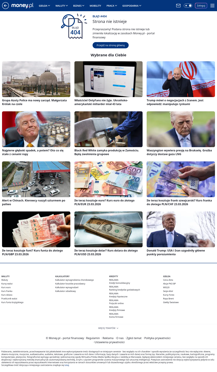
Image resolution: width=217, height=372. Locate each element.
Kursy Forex (168, 294)
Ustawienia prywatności (109, 342)
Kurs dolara (6, 294)
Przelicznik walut (9, 298)
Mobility (95, 5)
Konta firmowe (116, 316)
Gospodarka (130, 5)
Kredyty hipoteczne (118, 296)
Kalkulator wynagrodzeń (66, 287)
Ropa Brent (168, 298)
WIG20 (166, 287)
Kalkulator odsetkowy (65, 291)
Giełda (43, 5)
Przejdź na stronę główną (111, 45)
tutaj (66, 365)
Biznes (77, 5)
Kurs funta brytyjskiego (12, 302)
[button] (212, 5)
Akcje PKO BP (169, 283)
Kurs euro (6, 287)
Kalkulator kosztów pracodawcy (70, 283)
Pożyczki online (116, 303)
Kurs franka (6, 291)
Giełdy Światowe (171, 302)
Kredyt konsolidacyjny (119, 283)
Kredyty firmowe (117, 310)
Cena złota (168, 279)
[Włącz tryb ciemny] (188, 6)
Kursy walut (7, 283)
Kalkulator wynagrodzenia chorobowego (74, 279)
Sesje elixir (168, 291)
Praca (110, 5)
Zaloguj (201, 5)
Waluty (60, 5)
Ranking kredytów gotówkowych (124, 289)
